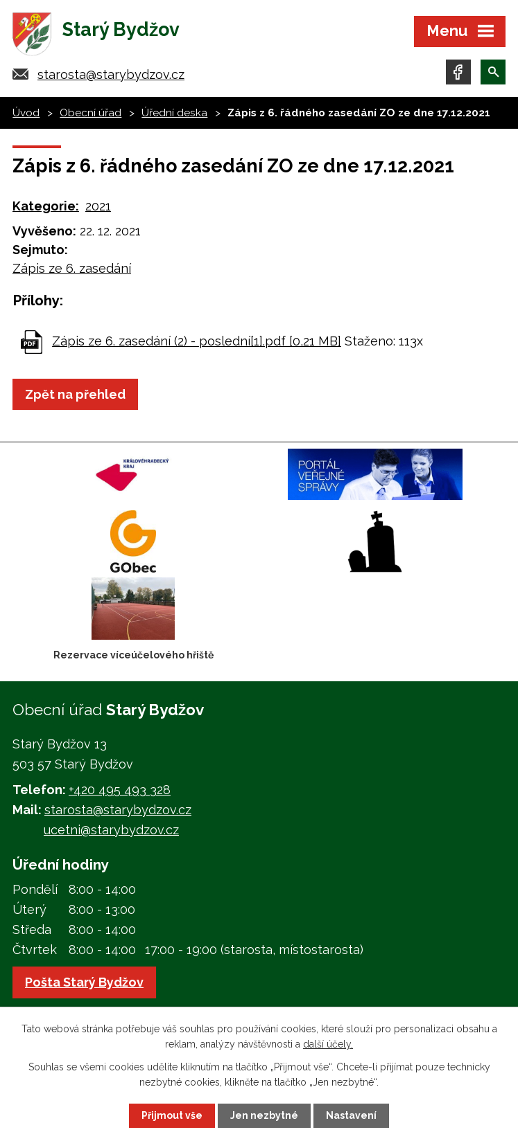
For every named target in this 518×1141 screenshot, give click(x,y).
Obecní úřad (90, 113)
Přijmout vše (171, 1115)
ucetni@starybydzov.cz (111, 830)
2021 (98, 206)
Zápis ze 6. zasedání (71, 268)
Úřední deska (174, 113)
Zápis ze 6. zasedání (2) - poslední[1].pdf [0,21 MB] (196, 341)
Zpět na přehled (75, 394)
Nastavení (351, 1115)
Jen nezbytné (264, 1115)
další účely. (328, 1044)
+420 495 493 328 (120, 789)
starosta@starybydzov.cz (110, 74)
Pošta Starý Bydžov (84, 982)
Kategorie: (45, 206)
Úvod (26, 113)
